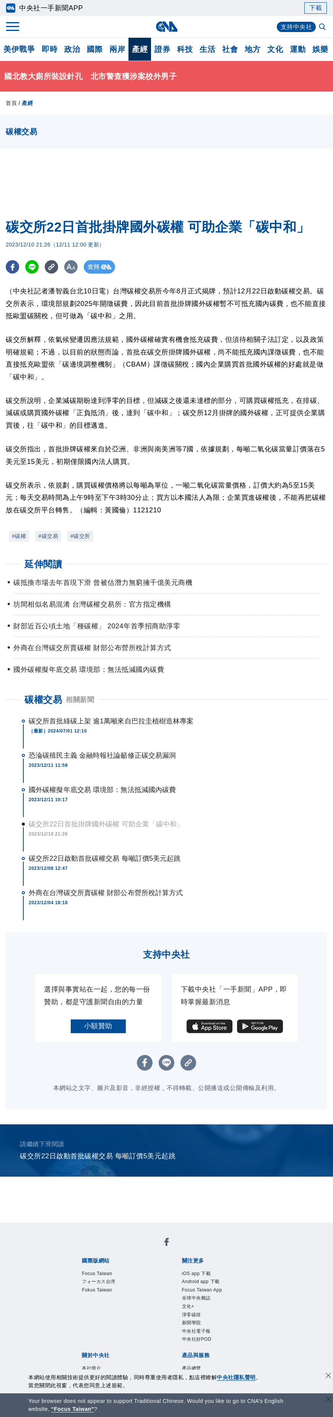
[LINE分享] (32, 267)
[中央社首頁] (166, 26)
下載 (315, 8)
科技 (185, 49)
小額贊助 (98, 1026)
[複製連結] (51, 267)
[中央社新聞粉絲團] (166, 1243)
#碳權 (19, 536)
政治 (72, 49)
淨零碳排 (191, 1316)
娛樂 (320, 49)
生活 (207, 49)
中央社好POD (197, 1341)
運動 (297, 49)
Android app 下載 (201, 1282)
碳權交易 (43, 699)
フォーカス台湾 (98, 1282)
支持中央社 (296, 27)
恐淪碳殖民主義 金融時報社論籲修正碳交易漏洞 (102, 755)
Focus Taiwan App (202, 1290)
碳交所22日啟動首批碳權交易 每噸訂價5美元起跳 (104, 858)
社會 (230, 49)
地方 (252, 49)
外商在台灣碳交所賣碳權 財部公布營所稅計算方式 (106, 893)
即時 (49, 49)
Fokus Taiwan (97, 1290)
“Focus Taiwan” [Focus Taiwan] (72, 1409)
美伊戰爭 (19, 49)
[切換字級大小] (71, 267)
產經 (140, 49)
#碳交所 (80, 536)
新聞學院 (191, 1324)
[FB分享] (12, 267)
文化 (275, 49)
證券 (162, 49)
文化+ (188, 1307)
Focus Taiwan (97, 1274)
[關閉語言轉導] (328, 1400)
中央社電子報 (196, 1332)
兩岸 (117, 49)
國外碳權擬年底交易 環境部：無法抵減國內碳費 (102, 790)
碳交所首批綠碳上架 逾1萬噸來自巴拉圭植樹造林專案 (111, 721)
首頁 (11, 103)
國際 (94, 49)
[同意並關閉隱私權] (328, 1376)
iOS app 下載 (196, 1274)
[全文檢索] (323, 27)
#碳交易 (48, 536)
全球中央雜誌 (196, 1299)
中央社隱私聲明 (236, 1377)
